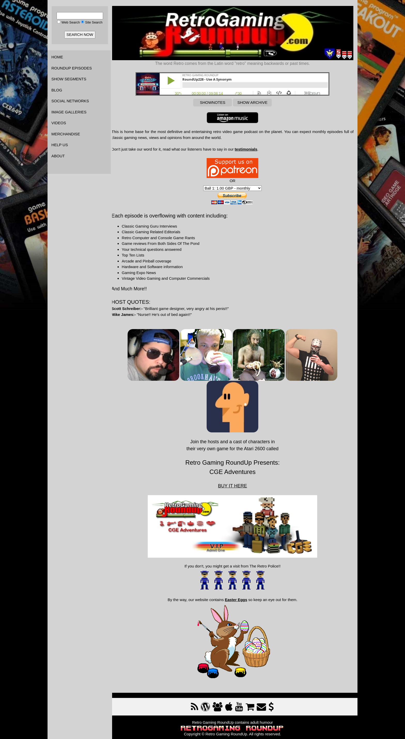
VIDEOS (58, 123)
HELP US (59, 145)
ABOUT (58, 156)
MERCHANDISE (65, 134)
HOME (57, 57)
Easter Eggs (238, 597)
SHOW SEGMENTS (68, 79)
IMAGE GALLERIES (69, 112)
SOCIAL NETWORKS (70, 101)
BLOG (56, 90)
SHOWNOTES (215, 101)
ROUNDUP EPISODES (71, 68)
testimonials (250, 148)
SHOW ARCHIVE (255, 101)
